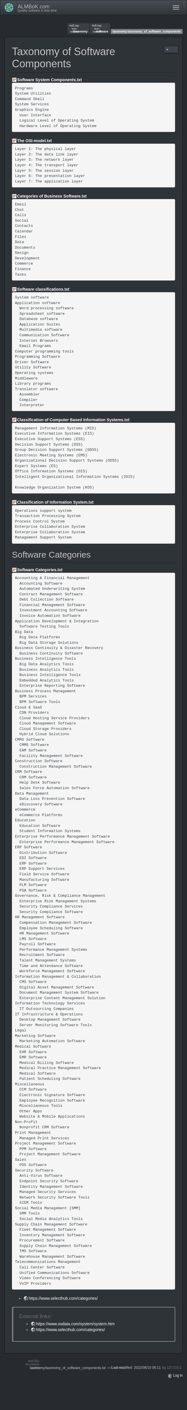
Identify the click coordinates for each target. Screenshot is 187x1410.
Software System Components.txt (49, 79)
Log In (175, 1375)
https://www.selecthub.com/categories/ (63, 1298)
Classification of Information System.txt (55, 502)
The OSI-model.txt (34, 140)
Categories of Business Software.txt (52, 196)
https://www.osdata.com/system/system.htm (75, 1324)
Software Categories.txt (39, 569)
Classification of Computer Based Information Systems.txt (73, 419)
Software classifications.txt (43, 289)
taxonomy (78, 28)
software (100, 28)
